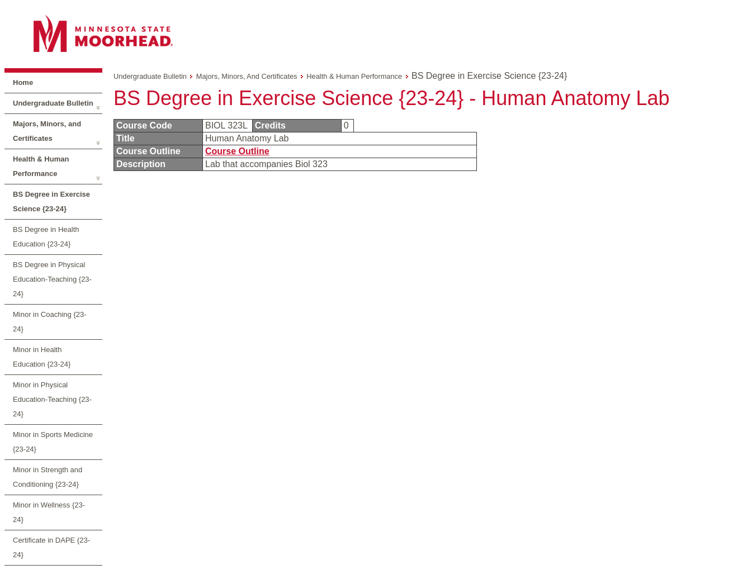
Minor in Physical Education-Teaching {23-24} (52, 399)
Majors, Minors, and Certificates (47, 131)
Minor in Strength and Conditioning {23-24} (47, 477)
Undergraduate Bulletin (53, 103)
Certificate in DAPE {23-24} (51, 547)
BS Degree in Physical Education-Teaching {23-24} (52, 279)
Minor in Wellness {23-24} (49, 512)
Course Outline (237, 151)
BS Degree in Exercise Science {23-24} (51, 201)
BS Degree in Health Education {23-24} (46, 236)
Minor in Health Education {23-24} (41, 356)
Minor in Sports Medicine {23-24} (53, 441)
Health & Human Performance (41, 166)
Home (23, 82)
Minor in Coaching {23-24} (50, 321)
